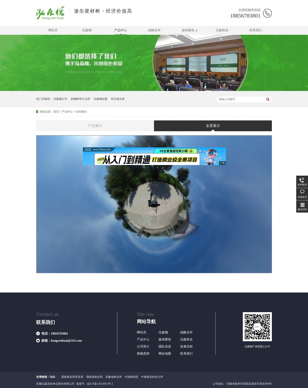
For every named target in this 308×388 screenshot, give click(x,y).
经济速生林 (118, 98)
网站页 (53, 30)
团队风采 (165, 346)
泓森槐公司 (60, 98)
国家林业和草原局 (72, 376)
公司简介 (143, 346)
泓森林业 (222, 30)
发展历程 (186, 346)
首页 (56, 111)
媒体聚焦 (188, 30)
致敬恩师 (143, 353)
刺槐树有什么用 (80, 98)
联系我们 (255, 30)
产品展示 (95, 126)
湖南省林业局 (94, 376)
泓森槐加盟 (100, 98)
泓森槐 (87, 30)
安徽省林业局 (113, 376)
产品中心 (120, 30)
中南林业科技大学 (152, 376)
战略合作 (154, 30)
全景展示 (81, 111)
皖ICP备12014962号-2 (100, 383)
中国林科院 (131, 376)
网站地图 (165, 353)
